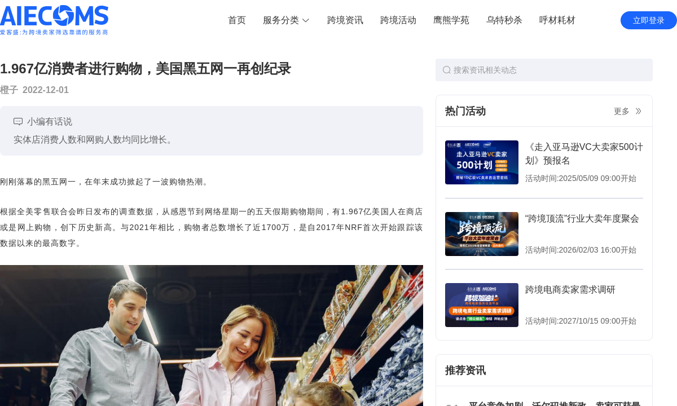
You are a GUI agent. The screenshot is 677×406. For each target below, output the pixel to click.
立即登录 (649, 20)
